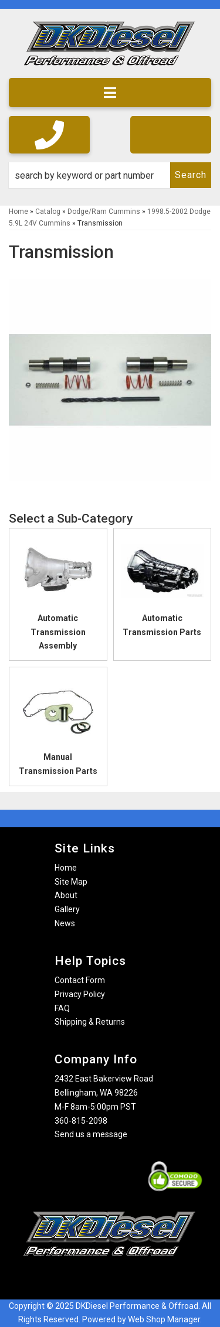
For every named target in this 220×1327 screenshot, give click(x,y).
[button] (110, 175)
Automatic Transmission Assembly (58, 632)
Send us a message (91, 1134)
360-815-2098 (81, 1120)
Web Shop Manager (164, 1319)
